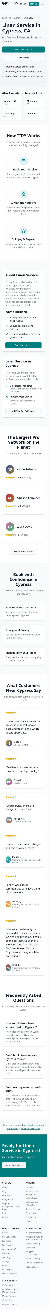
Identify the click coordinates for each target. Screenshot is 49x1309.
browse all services (30, 1128)
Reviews (5, 1217)
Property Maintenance (31, 1253)
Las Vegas (6, 1241)
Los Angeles (7, 1245)
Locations (6, 18)
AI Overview (7, 1285)
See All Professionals (23, 551)
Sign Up (33, 3)
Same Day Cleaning (34, 1262)
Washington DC (9, 1249)
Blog (4, 1191)
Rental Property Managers (33, 1192)
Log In (23, 3)
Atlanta (5, 1265)
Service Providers (33, 1209)
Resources (6, 1195)
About (5, 1187)
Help (4, 1213)
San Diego (6, 1257)
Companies (31, 1213)
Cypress (17, 18)
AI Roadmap (7, 1300)
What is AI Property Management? (10, 1290)
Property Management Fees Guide (10, 1206)
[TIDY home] (10, 3)
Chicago (5, 1261)
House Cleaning (33, 1243)
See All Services (32, 1266)
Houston (6, 1253)
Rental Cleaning (33, 1258)
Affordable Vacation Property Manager (34, 1238)
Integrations (7, 1199)
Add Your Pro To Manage (23, 411)
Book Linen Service (23, 49)
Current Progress (9, 1304)
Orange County (9, 1236)
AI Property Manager (35, 1232)
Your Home (31, 1187)
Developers (31, 1217)
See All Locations (9, 1273)
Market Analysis (9, 1296)
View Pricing (23, 57)
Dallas (5, 1232)
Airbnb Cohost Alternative (32, 1203)
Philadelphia (7, 1269)
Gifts (28, 1221)
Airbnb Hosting (32, 1198)
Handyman (31, 1247)
